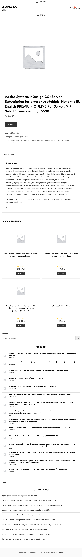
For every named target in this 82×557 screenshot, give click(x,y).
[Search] (78, 338)
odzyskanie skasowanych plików (43, 140)
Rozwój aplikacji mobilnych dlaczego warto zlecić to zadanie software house (32, 505)
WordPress (60, 552)
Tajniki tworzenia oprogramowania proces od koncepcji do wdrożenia (29, 500)
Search (5, 334)
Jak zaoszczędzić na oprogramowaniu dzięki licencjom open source (28, 520)
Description (9, 154)
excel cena (27, 140)
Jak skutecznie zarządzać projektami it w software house (24, 529)
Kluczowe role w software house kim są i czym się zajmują (24, 515)
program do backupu (64, 140)
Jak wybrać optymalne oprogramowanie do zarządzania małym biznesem (31, 524)
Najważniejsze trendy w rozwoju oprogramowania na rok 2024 (26, 510)
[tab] (9, 154)
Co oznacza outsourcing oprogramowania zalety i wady (24, 539)
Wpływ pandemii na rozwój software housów (19, 496)
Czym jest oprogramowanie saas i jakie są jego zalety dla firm (26, 534)
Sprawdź (11, 124)
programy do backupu (13, 143)
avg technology (16, 140)
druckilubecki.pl (10, 8)
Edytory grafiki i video (21, 137)
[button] (41, 15)
